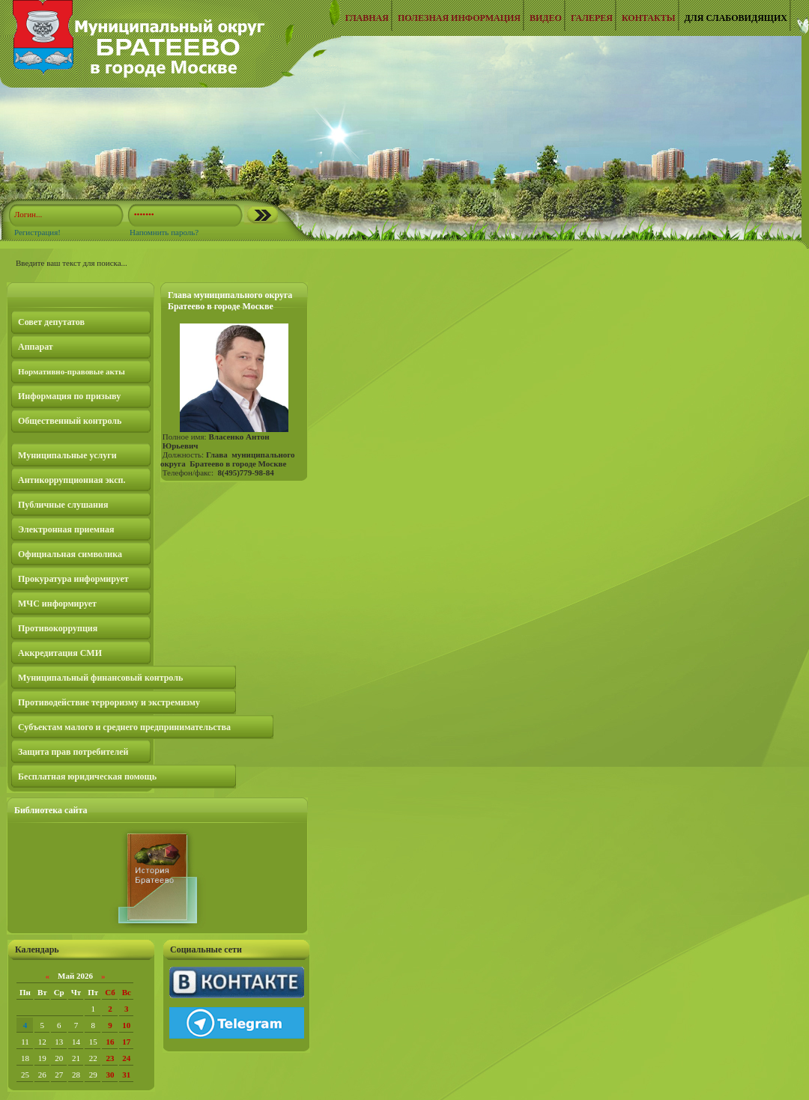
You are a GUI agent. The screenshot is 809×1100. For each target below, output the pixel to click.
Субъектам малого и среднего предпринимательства (124, 727)
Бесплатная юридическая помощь (87, 776)
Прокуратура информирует (73, 579)
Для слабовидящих (736, 18)
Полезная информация (459, 18)
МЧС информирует (57, 603)
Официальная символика (70, 554)
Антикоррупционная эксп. (71, 480)
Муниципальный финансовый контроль (100, 677)
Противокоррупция (57, 628)
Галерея (592, 18)
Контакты (649, 18)
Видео (546, 18)
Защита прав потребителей (73, 752)
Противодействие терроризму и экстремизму (109, 702)
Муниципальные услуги (67, 455)
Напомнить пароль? (164, 232)
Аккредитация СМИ (60, 653)
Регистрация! (37, 232)
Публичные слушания (63, 504)
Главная (367, 18)
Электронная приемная (66, 529)
